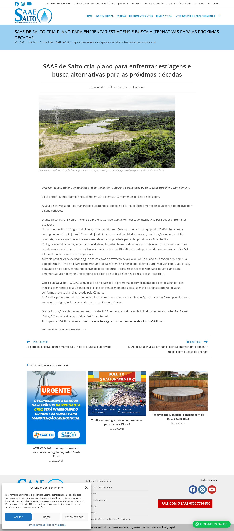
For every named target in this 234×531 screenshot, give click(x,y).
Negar (46, 517)
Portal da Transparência (114, 3)
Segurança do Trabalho (179, 3)
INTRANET (213, 3)
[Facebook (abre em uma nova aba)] (17, 4)
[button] (86, 487)
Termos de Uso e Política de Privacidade (47, 524)
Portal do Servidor (154, 3)
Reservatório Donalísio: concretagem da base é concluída (178, 416)
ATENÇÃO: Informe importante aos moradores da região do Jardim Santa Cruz (56, 452)
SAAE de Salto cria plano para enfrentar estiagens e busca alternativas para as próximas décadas (106, 42)
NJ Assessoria (137, 527)
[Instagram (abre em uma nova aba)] (23, 4)
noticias (140, 87)
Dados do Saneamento (86, 3)
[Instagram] (202, 489)
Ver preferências (75, 517)
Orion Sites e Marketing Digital (160, 527)
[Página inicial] (16, 42)
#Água (51, 329)
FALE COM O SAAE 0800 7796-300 (185, 503)
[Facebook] (193, 489)
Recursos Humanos (58, 3)
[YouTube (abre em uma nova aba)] (29, 4)
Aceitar (18, 517)
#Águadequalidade (65, 329)
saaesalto (99, 87)
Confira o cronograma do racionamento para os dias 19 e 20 (117, 422)
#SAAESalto (81, 329)
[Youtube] (212, 489)
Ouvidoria (200, 3)
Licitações (135, 3)
